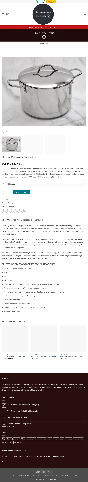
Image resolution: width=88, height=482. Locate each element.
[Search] (33, 1)
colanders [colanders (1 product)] (16, 439)
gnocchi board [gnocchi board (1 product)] (31, 439)
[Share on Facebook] (8, 211)
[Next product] (44, 37)
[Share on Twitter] (12, 211)
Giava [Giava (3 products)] (23, 439)
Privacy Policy (37, 475)
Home (37, 33)
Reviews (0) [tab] (39, 220)
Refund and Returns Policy (66, 475)
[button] (5, 14)
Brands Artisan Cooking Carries (19, 424)
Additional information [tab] (23, 220)
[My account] (81, 14)
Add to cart (21, 192)
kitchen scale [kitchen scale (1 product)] (42, 439)
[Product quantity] (6, 192)
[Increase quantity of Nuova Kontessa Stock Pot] (10, 192)
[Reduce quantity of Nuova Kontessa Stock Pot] (3, 192)
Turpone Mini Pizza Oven (17, 417)
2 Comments (13, 426)
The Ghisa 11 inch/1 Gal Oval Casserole (22, 411)
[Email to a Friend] (16, 211)
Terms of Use (49, 475)
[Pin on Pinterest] (20, 211)
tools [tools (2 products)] (10, 442)
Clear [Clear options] (84, 180)
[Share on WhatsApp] (4, 211)
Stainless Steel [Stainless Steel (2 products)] (78, 439)
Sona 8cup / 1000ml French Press (71, 356)
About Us (14, 475)
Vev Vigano (48, 33)
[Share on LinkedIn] (24, 211)
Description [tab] (7, 220)
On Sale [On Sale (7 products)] (55, 439)
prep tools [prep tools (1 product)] (68, 439)
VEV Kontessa (9, 206)
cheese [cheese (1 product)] (9, 439)
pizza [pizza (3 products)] (61, 439)
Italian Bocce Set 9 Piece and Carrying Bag (23, 404)
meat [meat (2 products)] (49, 439)
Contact (22, 475)
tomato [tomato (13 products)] (4, 442)
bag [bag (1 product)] (3, 439)
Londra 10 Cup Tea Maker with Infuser (44, 356)
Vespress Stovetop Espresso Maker (13, 356)
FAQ (28, 475)
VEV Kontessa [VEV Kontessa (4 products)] (18, 442)
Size (3, 183)
